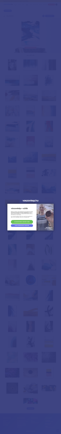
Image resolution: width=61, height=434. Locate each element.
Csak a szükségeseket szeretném (22, 225)
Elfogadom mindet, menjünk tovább (22, 221)
